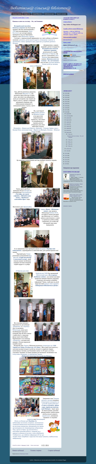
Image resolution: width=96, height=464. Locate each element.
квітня (67, 130)
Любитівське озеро (49, 14)
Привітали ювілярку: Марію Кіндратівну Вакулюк (76, 184)
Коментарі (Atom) (24, 453)
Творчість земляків (61, 14)
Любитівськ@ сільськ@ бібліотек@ (40, 8)
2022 (66, 99)
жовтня (68, 117)
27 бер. (69, 134)
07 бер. (69, 144)
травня (68, 128)
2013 (66, 157)
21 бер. (69, 139)
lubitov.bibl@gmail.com (70, 45)
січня (67, 150)
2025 (66, 93)
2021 (66, 101)
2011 (66, 161)
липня (67, 124)
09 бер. (69, 142)
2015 (66, 153)
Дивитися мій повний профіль (70, 60)
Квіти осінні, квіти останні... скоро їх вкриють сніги (76, 195)
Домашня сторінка (67, 206)
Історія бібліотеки (37, 14)
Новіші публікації (18, 450)
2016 (66, 112)
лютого (68, 148)
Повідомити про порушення (71, 168)
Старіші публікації (54, 450)
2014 (66, 155)
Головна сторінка (17, 14)
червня (68, 126)
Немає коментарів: (35, 445)
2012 (66, 159)
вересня (68, 119)
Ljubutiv (74, 55)
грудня (68, 113)
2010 (66, 163)
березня (68, 132)
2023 (66, 97)
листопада (68, 115)
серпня (68, 122)
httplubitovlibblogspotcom (72, 24)
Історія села (27, 14)
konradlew (53, 460)
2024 (66, 95)
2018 (66, 107)
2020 (66, 103)
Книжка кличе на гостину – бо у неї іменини (28, 21)
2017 (66, 109)
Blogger (64, 460)
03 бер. (69, 146)
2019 (66, 105)
